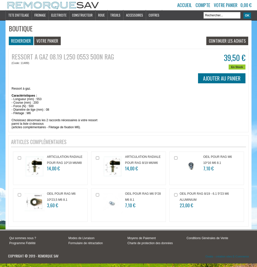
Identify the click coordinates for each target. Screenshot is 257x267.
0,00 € (245, 5)
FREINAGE (40, 15)
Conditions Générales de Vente (207, 238)
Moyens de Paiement (141, 238)
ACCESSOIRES (134, 15)
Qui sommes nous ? (22, 238)
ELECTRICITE (59, 15)
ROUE (101, 15)
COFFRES (154, 15)
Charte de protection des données (150, 243)
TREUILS (115, 15)
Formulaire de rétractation (85, 243)
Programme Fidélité (22, 243)
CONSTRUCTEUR (82, 15)
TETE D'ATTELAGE (18, 15)
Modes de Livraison (81, 238)
